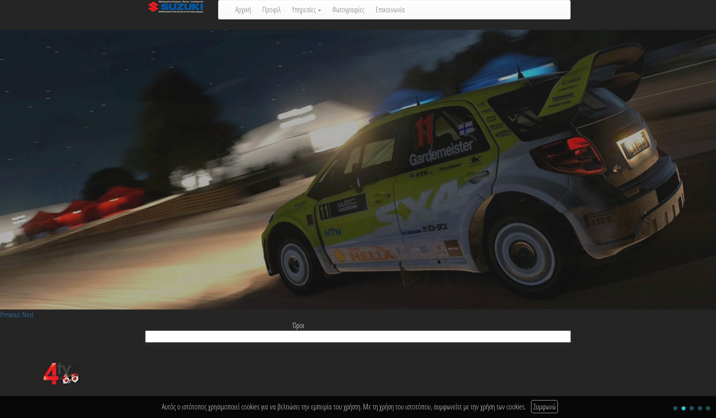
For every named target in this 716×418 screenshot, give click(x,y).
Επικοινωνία (390, 9)
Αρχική (243, 9)
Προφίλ (271, 9)
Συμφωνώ (544, 407)
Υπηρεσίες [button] (306, 9)
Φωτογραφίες (348, 9)
